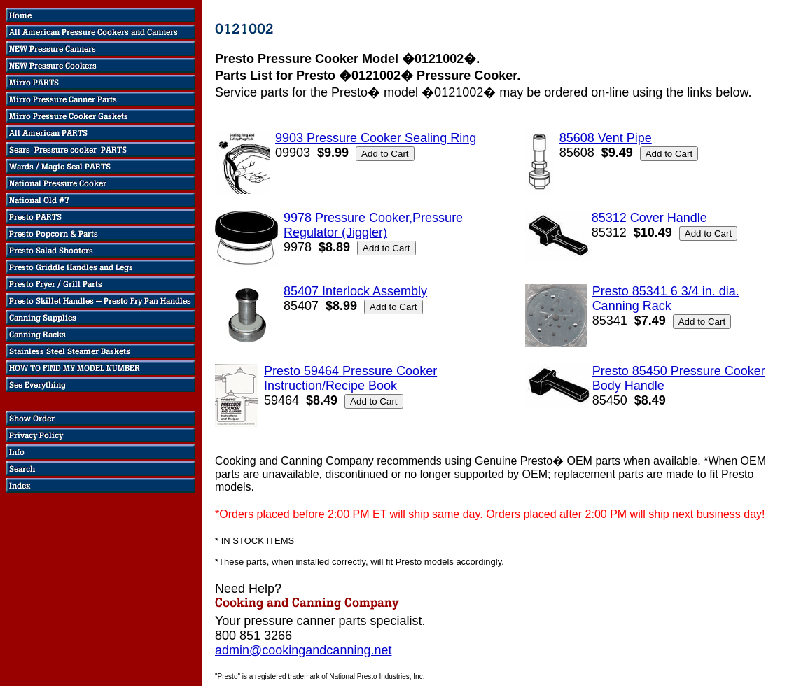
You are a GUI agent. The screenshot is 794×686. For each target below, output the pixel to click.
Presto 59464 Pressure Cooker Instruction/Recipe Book (350, 378)
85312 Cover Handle (649, 218)
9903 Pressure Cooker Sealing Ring (375, 138)
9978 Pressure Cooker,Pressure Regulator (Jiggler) (373, 225)
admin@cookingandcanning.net (303, 650)
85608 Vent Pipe (605, 138)
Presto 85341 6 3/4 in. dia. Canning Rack (665, 298)
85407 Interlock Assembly (355, 291)
